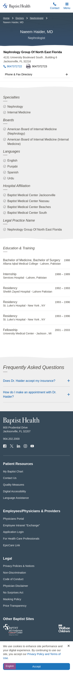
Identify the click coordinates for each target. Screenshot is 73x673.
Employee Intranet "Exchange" (21, 525)
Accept (36, 666)
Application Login (13, 531)
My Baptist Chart (13, 471)
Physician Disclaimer (15, 585)
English (10, 666)
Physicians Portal (13, 518)
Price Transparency (14, 605)
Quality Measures (13, 484)
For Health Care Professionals (21, 538)
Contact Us (9, 478)
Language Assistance (16, 497)
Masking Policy (12, 599)
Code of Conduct (13, 579)
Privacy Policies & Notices (18, 565)
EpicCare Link (11, 545)
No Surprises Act (13, 592)
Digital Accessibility (14, 491)
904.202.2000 (11, 438)
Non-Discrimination (14, 572)
